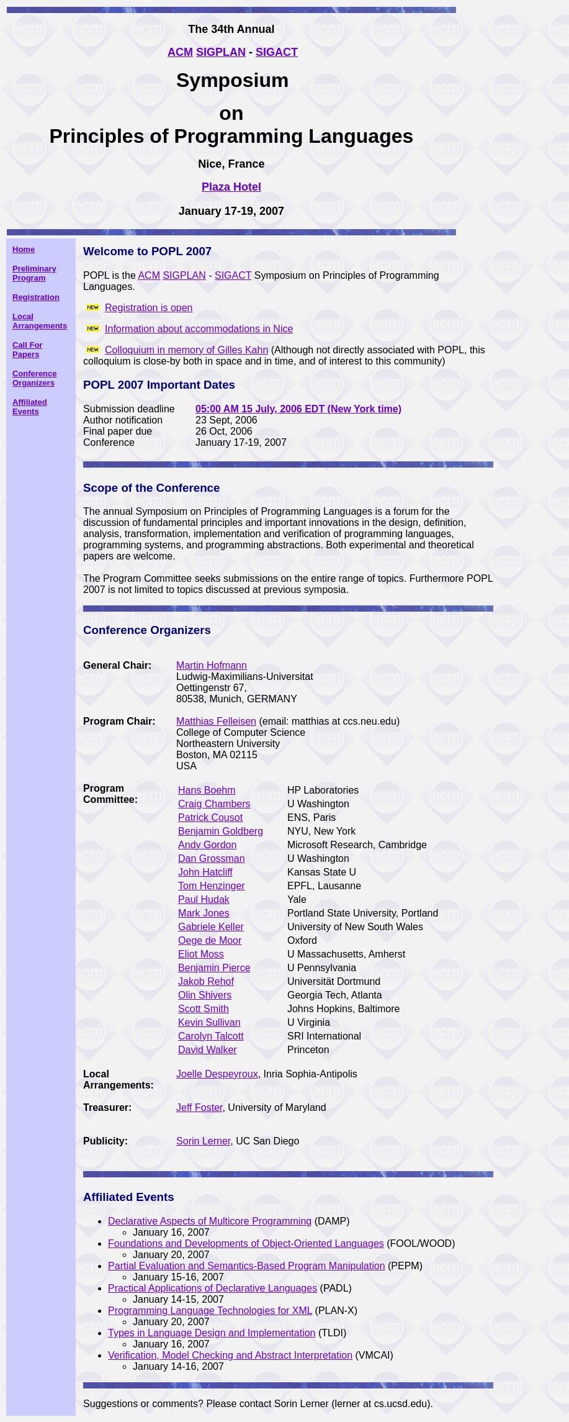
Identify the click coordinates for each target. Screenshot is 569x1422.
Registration (36, 297)
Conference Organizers (34, 378)
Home (23, 249)
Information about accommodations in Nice (199, 329)
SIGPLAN (184, 275)
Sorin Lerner (203, 1141)
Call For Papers (27, 349)
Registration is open (148, 307)
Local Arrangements (39, 321)
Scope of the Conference (151, 487)
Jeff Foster (199, 1107)
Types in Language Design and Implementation (211, 1333)
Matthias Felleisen (216, 721)
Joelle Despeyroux (217, 1074)
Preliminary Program (34, 273)
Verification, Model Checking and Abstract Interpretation (230, 1355)
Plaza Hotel (231, 187)
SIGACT (233, 275)
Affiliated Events (29, 406)
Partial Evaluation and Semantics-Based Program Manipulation (246, 1266)
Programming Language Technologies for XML (210, 1310)
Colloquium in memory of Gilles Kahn (186, 350)
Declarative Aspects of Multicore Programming (209, 1221)
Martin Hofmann (211, 665)
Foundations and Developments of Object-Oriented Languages (246, 1243)
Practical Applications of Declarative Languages (212, 1288)
